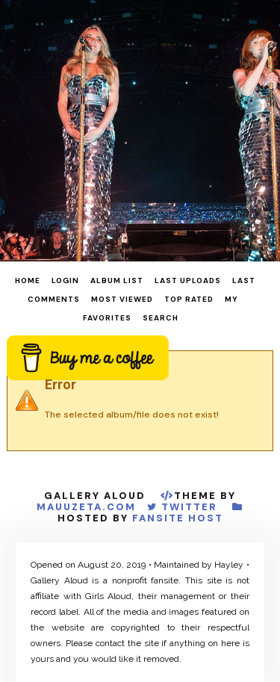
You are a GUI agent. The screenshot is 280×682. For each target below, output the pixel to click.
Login (65, 280)
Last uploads (188, 280)
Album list (116, 280)
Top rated (189, 299)
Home (27, 280)
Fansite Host (177, 518)
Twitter (189, 506)
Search (160, 318)
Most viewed (122, 299)
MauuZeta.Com (86, 506)
